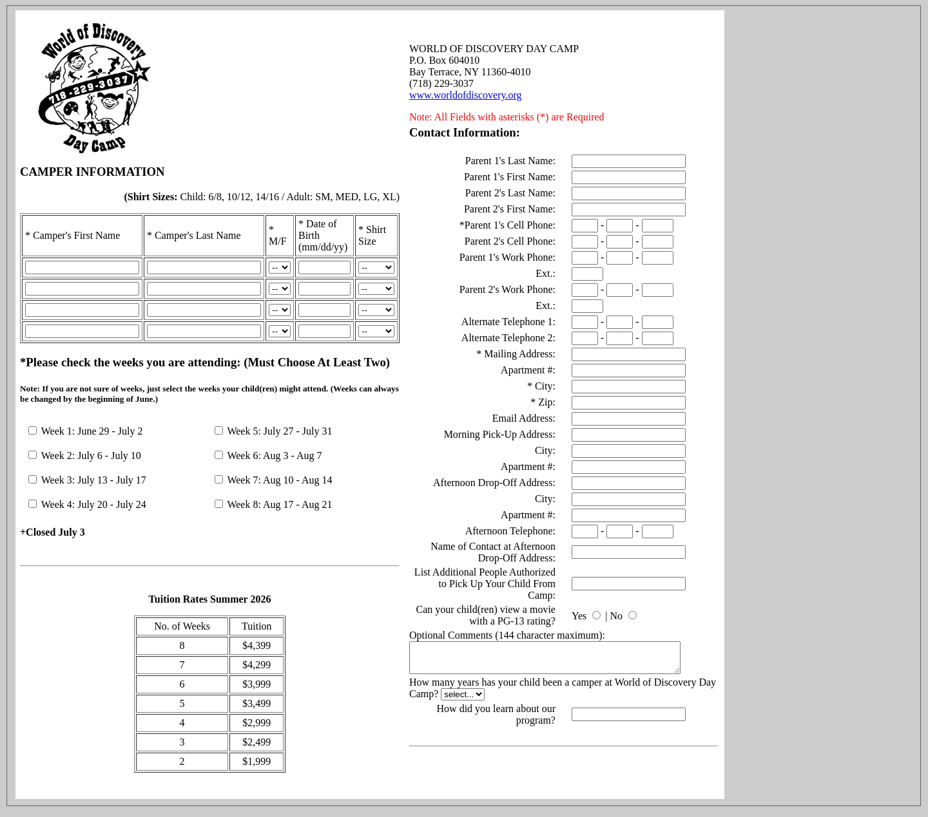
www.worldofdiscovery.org (465, 92)
